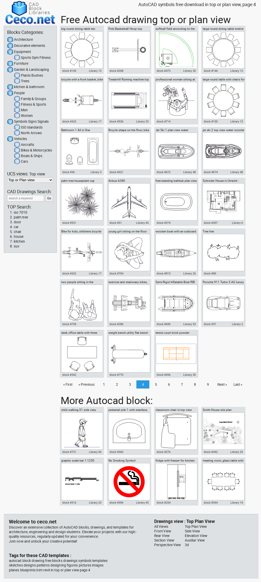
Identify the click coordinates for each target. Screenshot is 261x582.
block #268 (116, 71)
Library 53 (189, 324)
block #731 (69, 452)
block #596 (116, 502)
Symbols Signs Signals (28, 122)
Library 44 (142, 223)
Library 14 (236, 502)
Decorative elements (26, 46)
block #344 (211, 502)
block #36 (68, 172)
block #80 (210, 273)
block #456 (164, 375)
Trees (21, 81)
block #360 (116, 452)
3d (187, 545)
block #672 (164, 172)
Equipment (19, 52)
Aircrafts (24, 145)
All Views (161, 526)
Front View (162, 531)
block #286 (116, 324)
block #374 (164, 223)
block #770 (116, 375)
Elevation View (196, 535)
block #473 (164, 71)
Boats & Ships (28, 156)
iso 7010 (20, 212)
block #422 (69, 273)
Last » (237, 384)
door (17, 222)
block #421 (116, 172)
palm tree (21, 217)
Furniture (17, 64)
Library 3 (95, 172)
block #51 (116, 223)
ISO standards (28, 127)
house (18, 236)
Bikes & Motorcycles (33, 150)
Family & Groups (30, 99)
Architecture (20, 40)
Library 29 (236, 452)
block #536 (116, 121)
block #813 (164, 273)
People (16, 93)
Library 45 (142, 502)
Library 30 (189, 71)
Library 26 (189, 273)
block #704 (116, 273)
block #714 (164, 121)
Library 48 (189, 172)
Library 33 (142, 121)
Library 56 (95, 452)
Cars (21, 161)
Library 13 (95, 71)
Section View (164, 540)
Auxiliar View (195, 540)
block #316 (69, 502)
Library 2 (237, 324)
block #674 (211, 172)
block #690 (164, 324)
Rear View (161, 535)
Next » (222, 384)
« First (67, 384)
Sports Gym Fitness (32, 58)
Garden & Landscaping (28, 70)
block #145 (69, 71)
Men (21, 110)
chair (17, 231)
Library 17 (95, 121)
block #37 (210, 324)
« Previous (87, 384)
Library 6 (237, 223)
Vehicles (17, 139)
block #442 (211, 452)
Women (23, 116)
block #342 (69, 375)
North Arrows (28, 133)
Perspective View (167, 545)
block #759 (69, 324)
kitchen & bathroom (25, 87)
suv (16, 246)
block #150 (211, 121)
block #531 (69, 223)
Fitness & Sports (30, 104)
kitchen (19, 241)
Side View (192, 531)
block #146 (211, 71)
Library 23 (95, 502)
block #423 (69, 121)
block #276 (164, 452)
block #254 (164, 502)
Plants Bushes (28, 75)
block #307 (211, 223)
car (16, 227)
